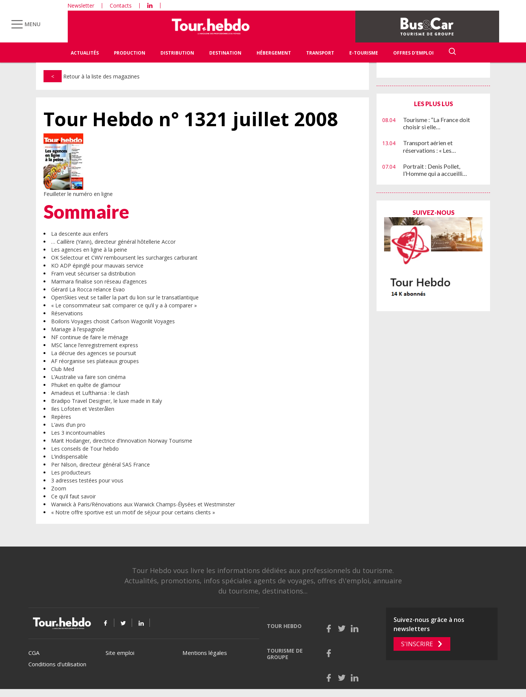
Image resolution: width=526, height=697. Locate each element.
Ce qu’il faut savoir (73, 496)
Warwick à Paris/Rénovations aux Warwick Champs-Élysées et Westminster (143, 504)
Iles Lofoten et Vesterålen (82, 408)
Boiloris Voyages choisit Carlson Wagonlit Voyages (113, 321)
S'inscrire (417, 644)
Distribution (177, 53)
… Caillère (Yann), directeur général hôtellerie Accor (113, 241)
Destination (225, 53)
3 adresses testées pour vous (87, 480)
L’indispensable (69, 456)
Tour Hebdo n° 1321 (191, 119)
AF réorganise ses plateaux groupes (95, 361)
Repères (61, 416)
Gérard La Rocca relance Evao (88, 289)
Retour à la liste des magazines (92, 76)
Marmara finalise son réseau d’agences (99, 281)
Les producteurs (71, 472)
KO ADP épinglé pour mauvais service (97, 265)
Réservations (67, 313)
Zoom (58, 488)
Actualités (85, 53)
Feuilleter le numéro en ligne (78, 193)
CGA (33, 652)
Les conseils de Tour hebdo (85, 448)
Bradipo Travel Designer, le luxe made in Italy (106, 400)
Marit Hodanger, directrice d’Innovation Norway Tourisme (121, 440)
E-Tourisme (363, 53)
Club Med (62, 369)
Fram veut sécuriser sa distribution (93, 273)
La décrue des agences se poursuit (93, 353)
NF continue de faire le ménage (89, 337)
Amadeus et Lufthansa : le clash (90, 392)
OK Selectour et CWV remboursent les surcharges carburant (124, 257)
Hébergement (274, 53)
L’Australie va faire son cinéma (88, 377)
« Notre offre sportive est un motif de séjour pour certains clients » (133, 512)
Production (129, 53)
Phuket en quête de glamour (86, 384)
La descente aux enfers (79, 233)
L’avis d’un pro (68, 424)
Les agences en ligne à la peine (89, 249)
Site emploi (120, 652)
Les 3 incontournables (78, 432)
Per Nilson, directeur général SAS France (100, 464)
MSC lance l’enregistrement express (94, 345)
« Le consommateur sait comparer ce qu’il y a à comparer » (124, 305)
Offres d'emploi (413, 53)
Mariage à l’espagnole (77, 329)
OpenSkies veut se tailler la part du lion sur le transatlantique (125, 297)
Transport (320, 53)
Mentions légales (204, 652)
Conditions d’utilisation (57, 664)
